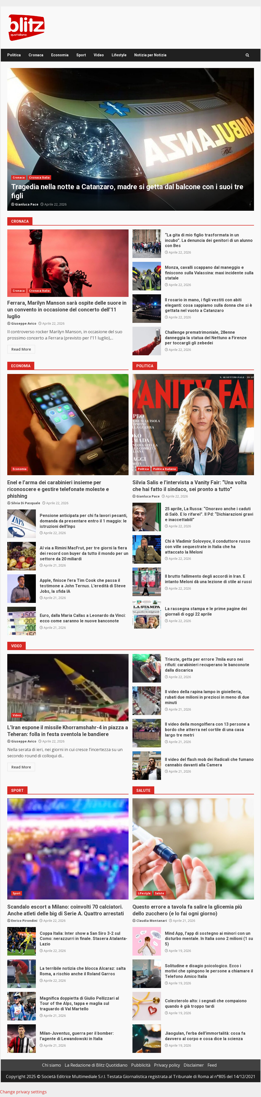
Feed (212, 1065)
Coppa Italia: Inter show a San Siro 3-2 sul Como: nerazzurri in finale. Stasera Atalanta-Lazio (21, 941)
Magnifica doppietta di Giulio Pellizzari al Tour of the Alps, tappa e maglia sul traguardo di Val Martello (21, 1006)
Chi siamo (51, 1065)
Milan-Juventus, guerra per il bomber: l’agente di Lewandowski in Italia (21, 1038)
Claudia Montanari (151, 920)
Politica (14, 55)
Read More (21, 349)
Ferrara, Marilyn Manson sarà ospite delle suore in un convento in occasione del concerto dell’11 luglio (68, 263)
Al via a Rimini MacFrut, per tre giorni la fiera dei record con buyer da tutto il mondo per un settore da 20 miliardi (21, 556)
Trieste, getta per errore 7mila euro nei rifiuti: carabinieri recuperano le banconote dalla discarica (146, 668)
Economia (60, 55)
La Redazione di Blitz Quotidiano (96, 1065)
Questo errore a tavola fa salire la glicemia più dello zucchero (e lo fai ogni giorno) (193, 849)
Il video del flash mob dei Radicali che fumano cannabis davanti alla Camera (146, 765)
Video (99, 55)
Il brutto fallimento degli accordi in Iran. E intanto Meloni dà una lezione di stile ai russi (146, 582)
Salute (159, 893)
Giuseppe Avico (23, 323)
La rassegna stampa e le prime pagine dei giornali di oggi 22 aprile (146, 614)
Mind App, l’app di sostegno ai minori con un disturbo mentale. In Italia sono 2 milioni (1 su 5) (146, 941)
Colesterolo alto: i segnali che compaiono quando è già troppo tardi (146, 1006)
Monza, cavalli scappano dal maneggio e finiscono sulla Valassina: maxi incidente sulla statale (146, 276)
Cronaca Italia (39, 177)
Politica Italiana (164, 469)
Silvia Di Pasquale (25, 503)
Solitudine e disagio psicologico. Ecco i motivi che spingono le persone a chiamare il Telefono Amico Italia (146, 973)
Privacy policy (167, 1065)
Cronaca (36, 55)
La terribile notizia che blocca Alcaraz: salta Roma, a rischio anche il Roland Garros (21, 973)
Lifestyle (119, 55)
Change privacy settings (23, 1092)
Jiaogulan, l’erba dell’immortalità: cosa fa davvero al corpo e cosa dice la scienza (146, 1038)
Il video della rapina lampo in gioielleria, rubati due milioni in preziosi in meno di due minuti (146, 700)
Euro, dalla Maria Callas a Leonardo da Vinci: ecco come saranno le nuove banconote (21, 621)
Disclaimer (194, 1065)
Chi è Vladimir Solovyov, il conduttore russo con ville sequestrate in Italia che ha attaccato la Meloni (146, 549)
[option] (130, 139)
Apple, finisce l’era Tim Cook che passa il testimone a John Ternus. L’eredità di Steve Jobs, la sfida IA (21, 588)
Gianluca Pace (26, 204)
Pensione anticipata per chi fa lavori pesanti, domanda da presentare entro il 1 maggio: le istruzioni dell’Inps (21, 523)
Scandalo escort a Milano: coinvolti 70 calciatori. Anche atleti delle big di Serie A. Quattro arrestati (68, 849)
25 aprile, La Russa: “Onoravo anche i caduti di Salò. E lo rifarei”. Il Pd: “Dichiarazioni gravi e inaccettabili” (146, 517)
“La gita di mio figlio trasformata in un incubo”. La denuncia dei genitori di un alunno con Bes (146, 243)
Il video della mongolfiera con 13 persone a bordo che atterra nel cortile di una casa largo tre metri (146, 733)
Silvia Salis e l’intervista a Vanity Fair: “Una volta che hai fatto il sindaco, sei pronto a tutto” (193, 424)
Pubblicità (140, 1065)
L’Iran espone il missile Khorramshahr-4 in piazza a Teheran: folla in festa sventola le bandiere (68, 687)
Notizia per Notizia (150, 55)
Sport (81, 55)
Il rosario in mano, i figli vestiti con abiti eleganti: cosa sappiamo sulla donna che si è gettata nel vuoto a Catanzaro (146, 308)
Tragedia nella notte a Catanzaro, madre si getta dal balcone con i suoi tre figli (130, 139)
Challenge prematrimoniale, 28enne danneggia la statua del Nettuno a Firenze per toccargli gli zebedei (146, 341)
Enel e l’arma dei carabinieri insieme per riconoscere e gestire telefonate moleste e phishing (68, 424)
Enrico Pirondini (24, 920)
